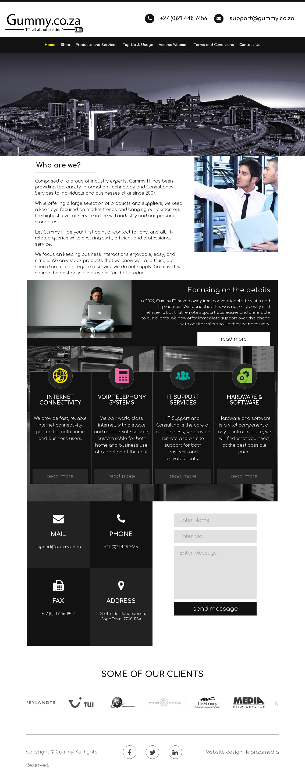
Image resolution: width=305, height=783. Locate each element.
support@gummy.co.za (254, 18)
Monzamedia (262, 752)
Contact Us (249, 45)
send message (215, 609)
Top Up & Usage (138, 45)
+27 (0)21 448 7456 (177, 18)
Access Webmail (174, 45)
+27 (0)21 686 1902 (58, 614)
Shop (65, 45)
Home (50, 45)
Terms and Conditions (214, 45)
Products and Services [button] (97, 45)
